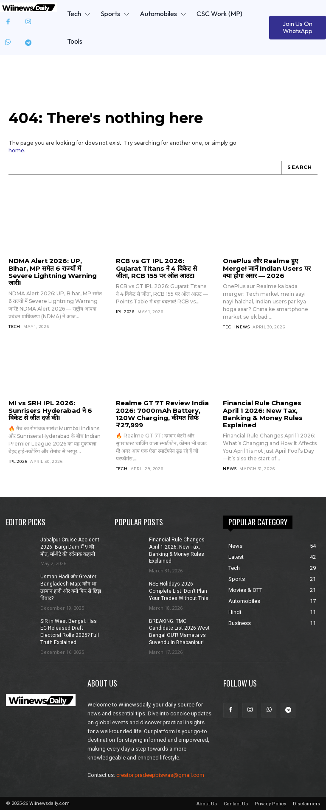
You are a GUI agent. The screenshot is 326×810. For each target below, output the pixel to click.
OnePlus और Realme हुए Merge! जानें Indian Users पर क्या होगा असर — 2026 (267, 268)
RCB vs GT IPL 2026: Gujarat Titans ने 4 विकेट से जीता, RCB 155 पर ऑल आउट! (156, 268)
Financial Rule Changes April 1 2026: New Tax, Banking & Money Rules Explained (263, 414)
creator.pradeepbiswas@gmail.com (160, 775)
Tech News (236, 327)
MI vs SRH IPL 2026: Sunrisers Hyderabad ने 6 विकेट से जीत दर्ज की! (50, 410)
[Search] (299, 168)
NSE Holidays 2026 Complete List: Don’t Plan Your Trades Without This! (179, 591)
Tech (14, 326)
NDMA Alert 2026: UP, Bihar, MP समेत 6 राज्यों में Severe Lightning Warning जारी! (52, 272)
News (229, 468)
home (16, 150)
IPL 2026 (125, 311)
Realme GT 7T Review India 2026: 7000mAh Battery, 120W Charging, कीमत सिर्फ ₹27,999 (162, 414)
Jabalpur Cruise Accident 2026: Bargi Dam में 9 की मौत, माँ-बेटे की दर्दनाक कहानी (69, 547)
